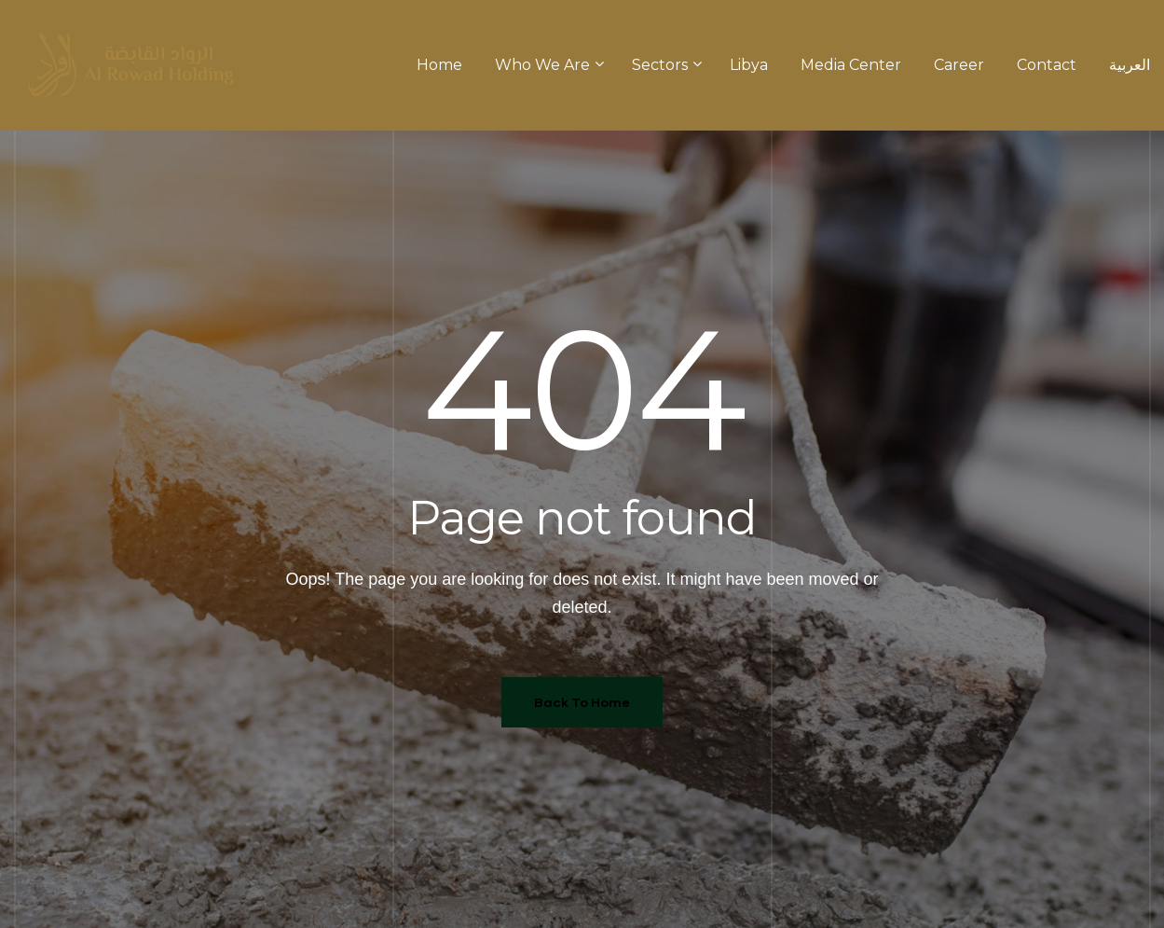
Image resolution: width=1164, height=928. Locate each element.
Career (959, 65)
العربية (1129, 65)
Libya (749, 65)
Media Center (851, 65)
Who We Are (547, 65)
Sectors (664, 65)
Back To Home (582, 702)
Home (439, 65)
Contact (1046, 65)
